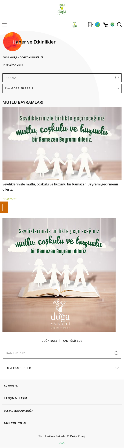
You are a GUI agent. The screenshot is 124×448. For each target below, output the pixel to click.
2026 (62, 443)
